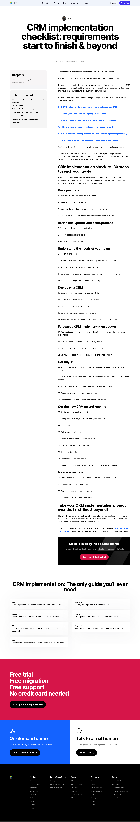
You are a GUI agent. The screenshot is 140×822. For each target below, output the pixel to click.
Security (32, 805)
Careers (93, 784)
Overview (33, 781)
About (93, 781)
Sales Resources (76, 784)
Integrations (34, 791)
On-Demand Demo (77, 794)
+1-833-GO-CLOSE (118, 781)
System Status (116, 798)
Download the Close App (120, 791)
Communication (35, 784)
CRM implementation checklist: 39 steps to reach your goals (28, 101)
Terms (93, 794)
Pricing (52, 781)
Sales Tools (74, 798)
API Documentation (118, 788)
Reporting (33, 794)
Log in (114, 3)
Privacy (93, 798)
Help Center (116, 784)
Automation (34, 788)
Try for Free (125, 3)
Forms (32, 808)
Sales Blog (74, 781)
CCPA (93, 805)
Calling (32, 801)
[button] (46, 3)
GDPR (93, 801)
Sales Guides (75, 788)
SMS (31, 798)
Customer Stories (56, 788)
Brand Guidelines (96, 791)
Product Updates (117, 794)
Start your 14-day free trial (94, 557)
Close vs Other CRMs (57, 784)
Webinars (74, 791)
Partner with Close (97, 788)
